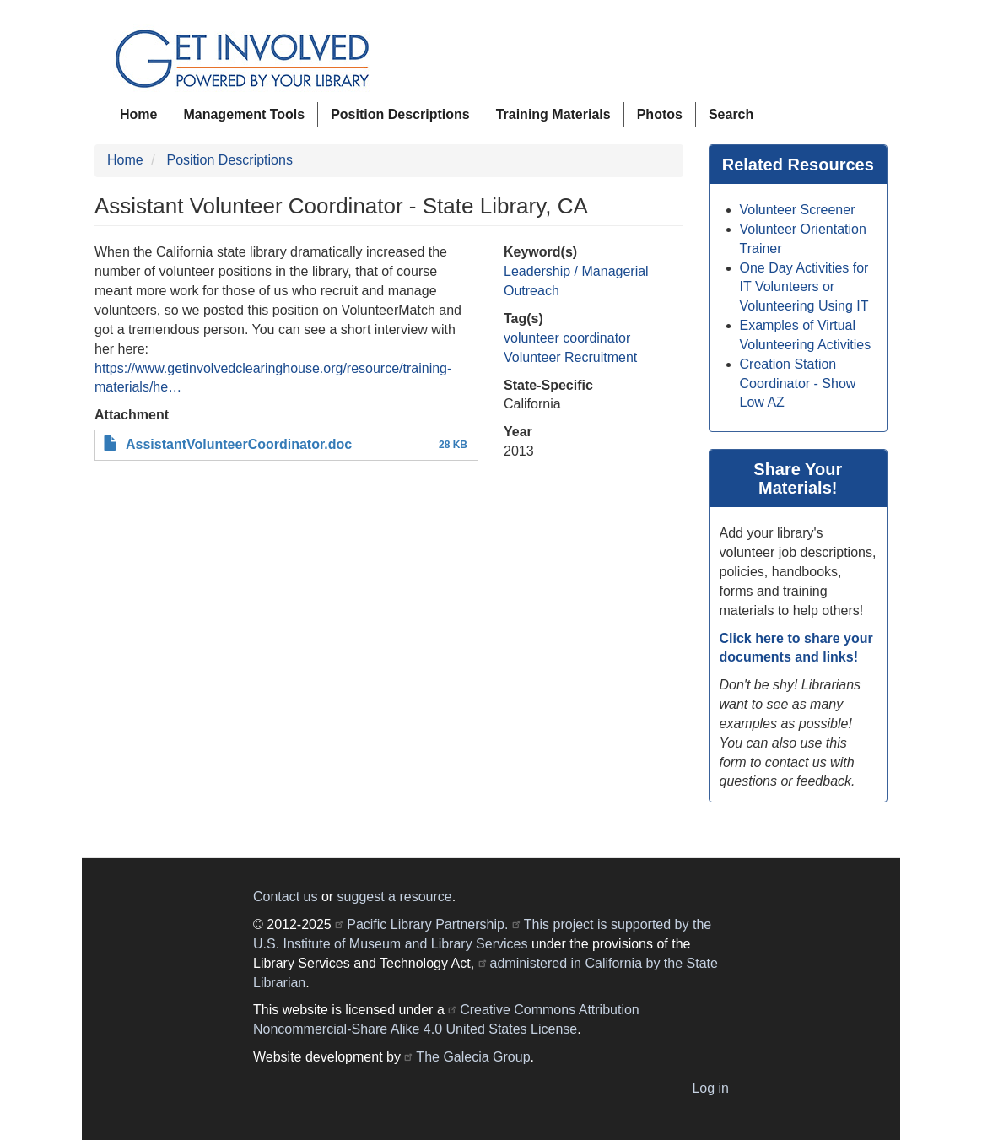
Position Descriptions (400, 114)
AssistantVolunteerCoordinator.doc (239, 444)
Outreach (531, 291)
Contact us (285, 896)
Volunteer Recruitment (570, 357)
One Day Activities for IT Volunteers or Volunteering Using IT (804, 287)
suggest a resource (394, 896)
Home (138, 114)
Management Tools (244, 114)
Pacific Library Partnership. (427, 924)
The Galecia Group (473, 1057)
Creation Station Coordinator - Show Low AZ (798, 383)
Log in (710, 1088)
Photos (660, 114)
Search (731, 114)
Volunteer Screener (797, 210)
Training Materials (553, 114)
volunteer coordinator (567, 338)
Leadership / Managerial (576, 271)
